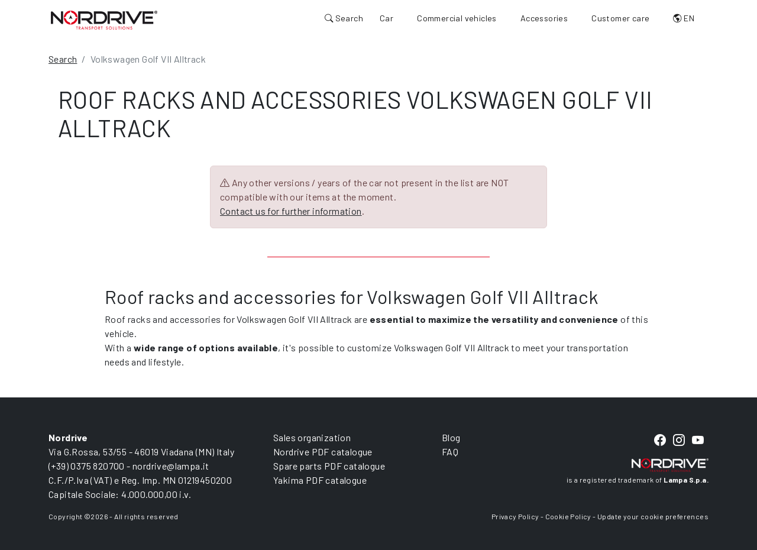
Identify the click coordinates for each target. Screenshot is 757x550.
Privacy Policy (515, 516)
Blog (451, 437)
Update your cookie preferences (653, 516)
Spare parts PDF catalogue (329, 465)
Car (386, 18)
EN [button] (683, 18)
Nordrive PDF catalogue (323, 451)
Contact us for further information (291, 210)
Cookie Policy (568, 516)
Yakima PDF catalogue (320, 480)
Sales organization (312, 437)
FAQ (450, 451)
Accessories (544, 18)
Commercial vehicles (457, 18)
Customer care (620, 18)
